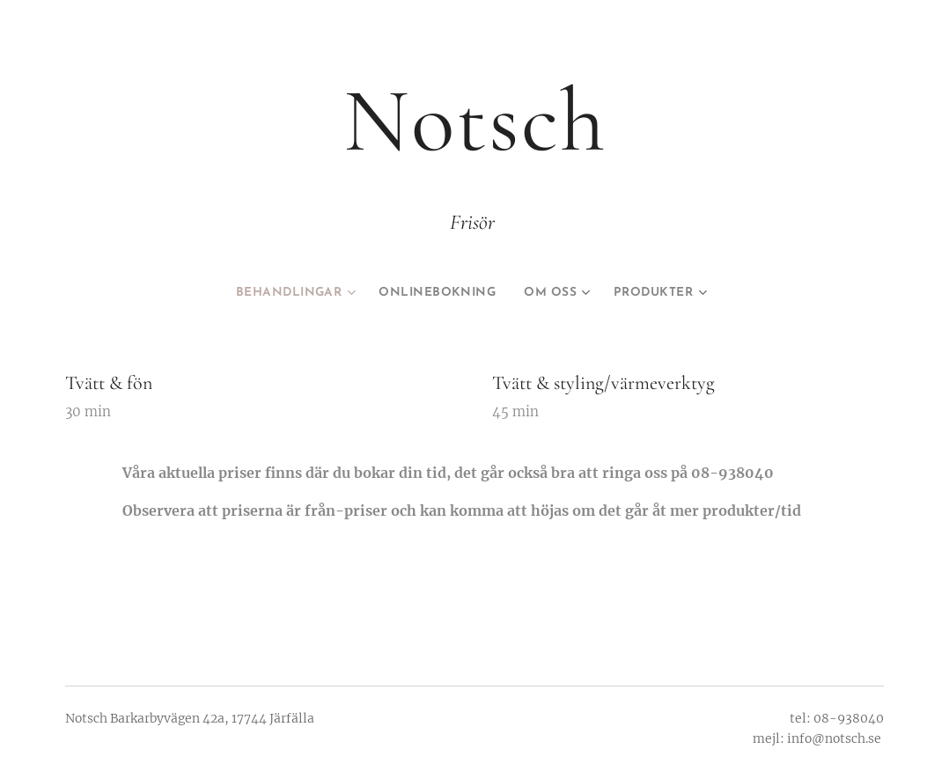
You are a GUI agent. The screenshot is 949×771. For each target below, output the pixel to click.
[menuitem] (283, 293)
